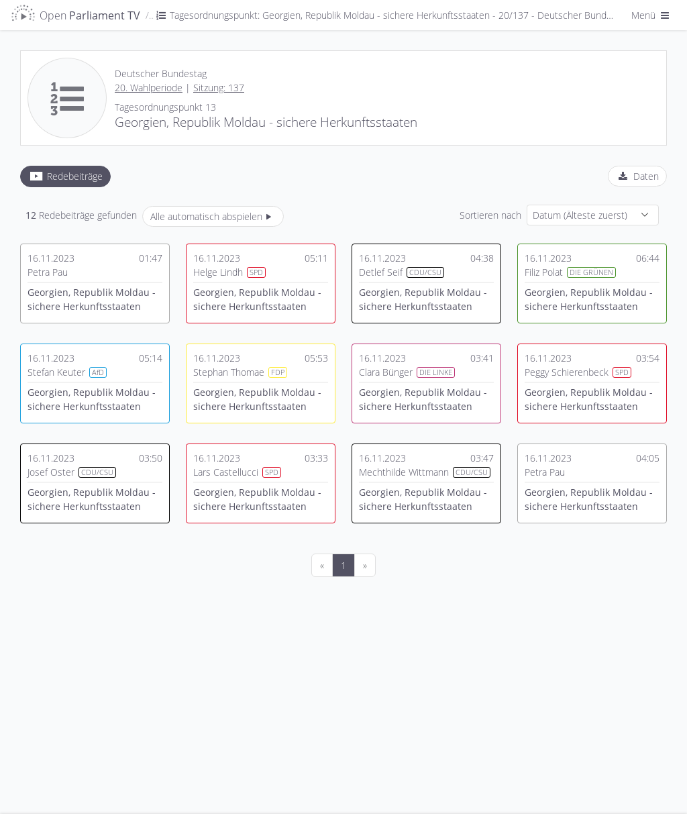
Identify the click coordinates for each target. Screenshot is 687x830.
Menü (651, 15)
